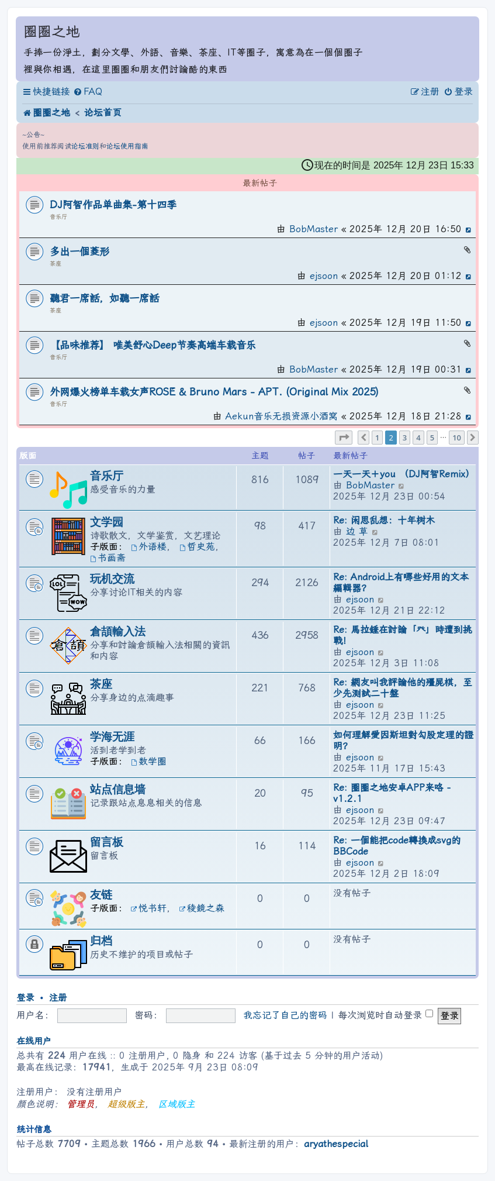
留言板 (106, 842)
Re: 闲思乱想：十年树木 (384, 520)
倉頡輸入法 (118, 631)
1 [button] (377, 437)
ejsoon (324, 275)
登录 (25, 998)
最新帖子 (260, 184)
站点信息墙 (118, 789)
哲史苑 (197, 546)
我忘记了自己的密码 (285, 1015)
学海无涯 (112, 737)
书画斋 (108, 557)
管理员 (81, 1104)
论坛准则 (85, 146)
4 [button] (418, 437)
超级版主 (126, 1104)
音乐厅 (58, 217)
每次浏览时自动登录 (385, 1015)
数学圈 (149, 761)
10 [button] (456, 437)
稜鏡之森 (201, 908)
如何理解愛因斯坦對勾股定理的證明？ (403, 740)
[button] (343, 438)
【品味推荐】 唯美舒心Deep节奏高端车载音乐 (153, 345)
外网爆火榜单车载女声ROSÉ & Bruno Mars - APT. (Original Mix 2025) (214, 392)
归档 (101, 941)
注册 (58, 998)
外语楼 (149, 546)
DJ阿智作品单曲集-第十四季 (113, 205)
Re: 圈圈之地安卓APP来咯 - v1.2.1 (392, 793)
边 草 (357, 531)
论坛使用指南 (127, 146)
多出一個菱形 (79, 251)
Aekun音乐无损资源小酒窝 (282, 416)
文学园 (106, 522)
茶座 (55, 263)
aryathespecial (336, 1143)
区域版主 (176, 1104)
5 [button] (432, 437)
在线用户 (33, 1041)
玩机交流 (112, 579)
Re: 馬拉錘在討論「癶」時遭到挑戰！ (402, 635)
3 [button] (405, 437)
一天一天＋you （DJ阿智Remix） (404, 474)
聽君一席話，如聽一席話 (104, 298)
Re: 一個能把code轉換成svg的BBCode (397, 846)
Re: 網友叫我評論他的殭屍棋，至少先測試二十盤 (402, 688)
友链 (101, 895)
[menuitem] (87, 92)
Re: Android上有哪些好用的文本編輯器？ (401, 582)
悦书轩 (149, 908)
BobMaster (313, 229)
